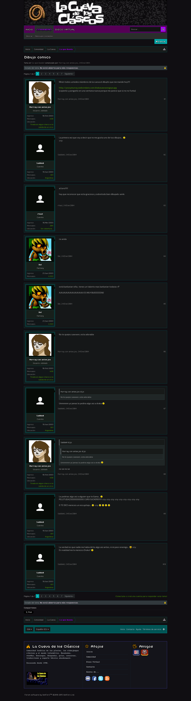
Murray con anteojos (68, 63)
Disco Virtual (65, 29)
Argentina (49, 178)
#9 (165, 513)
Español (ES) (41, 629)
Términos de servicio (152, 629)
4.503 (50, 276)
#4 (165, 256)
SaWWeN (40, 163)
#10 (164, 564)
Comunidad (44, 29)
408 (51, 119)
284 (51, 225)
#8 (165, 474)
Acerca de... (92, 672)
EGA (28, 629)
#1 (165, 99)
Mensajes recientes (44, 36)
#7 (165, 408)
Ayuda (138, 629)
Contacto (130, 629)
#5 (165, 304)
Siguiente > (69, 74)
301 (51, 175)
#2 (165, 154)
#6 (165, 351)
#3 (165, 205)
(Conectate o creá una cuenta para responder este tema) (141, 596)
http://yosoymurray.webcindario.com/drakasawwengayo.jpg (88, 87)
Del (40, 264)
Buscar (29, 36)
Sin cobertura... (47, 228)
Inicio (29, 29)
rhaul (40, 214)
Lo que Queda (38, 63)
